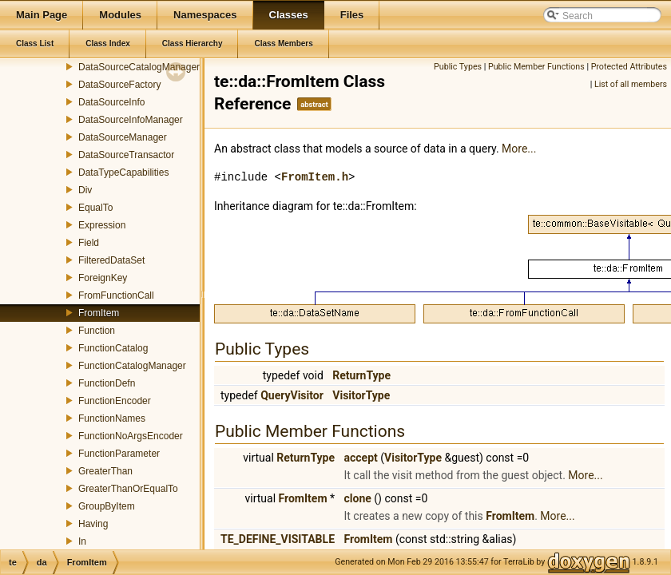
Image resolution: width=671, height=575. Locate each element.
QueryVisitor (292, 395)
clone (357, 498)
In (82, 541)
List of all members (630, 84)
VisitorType (361, 395)
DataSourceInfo (111, 102)
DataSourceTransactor (126, 155)
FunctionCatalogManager (132, 365)
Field (88, 242)
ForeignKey (102, 278)
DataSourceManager (122, 137)
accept (361, 457)
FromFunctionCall (116, 295)
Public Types (458, 66)
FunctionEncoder (114, 400)
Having (93, 523)
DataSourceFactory (119, 84)
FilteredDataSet (111, 260)
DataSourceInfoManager (130, 119)
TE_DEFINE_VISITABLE (277, 539)
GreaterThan (105, 471)
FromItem (98, 313)
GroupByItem (106, 506)
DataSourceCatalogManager (139, 67)
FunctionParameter (119, 453)
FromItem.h (314, 176)
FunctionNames (111, 418)
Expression (101, 225)
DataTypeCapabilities (123, 172)
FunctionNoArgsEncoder (130, 436)
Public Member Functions (536, 66)
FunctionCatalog (113, 348)
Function (96, 330)
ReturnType (361, 375)
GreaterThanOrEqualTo (128, 488)
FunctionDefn (106, 383)
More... (519, 148)
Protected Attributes (629, 66)
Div (85, 190)
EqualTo (95, 207)
